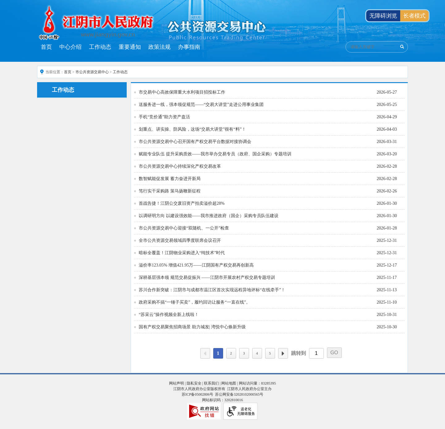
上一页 (205, 353)
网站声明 (176, 383)
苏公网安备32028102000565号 (239, 394)
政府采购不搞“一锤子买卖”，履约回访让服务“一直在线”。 (194, 302)
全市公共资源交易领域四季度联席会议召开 (180, 240)
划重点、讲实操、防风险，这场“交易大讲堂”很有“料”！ (192, 129)
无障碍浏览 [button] (383, 16)
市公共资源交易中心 (92, 72)
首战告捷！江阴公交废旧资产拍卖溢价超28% (182, 203)
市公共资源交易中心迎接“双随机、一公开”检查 (184, 228)
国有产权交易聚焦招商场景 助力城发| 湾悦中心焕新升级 (192, 327)
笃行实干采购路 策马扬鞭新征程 (170, 191)
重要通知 (130, 47)
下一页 (283, 353)
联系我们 (211, 383)
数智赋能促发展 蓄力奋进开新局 (170, 178)
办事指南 (189, 47)
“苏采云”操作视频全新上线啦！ (169, 314)
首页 (46, 47)
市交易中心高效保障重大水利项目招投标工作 (182, 92)
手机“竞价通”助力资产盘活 (164, 117)
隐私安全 (194, 383)
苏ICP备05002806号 (198, 394)
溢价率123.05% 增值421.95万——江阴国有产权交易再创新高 (196, 265)
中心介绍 (70, 47)
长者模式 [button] (414, 16)
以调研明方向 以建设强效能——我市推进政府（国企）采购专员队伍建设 (208, 215)
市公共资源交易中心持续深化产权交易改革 (180, 166)
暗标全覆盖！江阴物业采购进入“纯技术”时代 (182, 252)
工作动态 (100, 47)
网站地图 (228, 383)
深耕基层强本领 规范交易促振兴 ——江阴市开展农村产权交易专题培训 (207, 277)
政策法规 (159, 47)
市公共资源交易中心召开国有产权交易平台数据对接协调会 (195, 141)
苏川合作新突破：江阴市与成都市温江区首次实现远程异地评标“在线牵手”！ (212, 290)
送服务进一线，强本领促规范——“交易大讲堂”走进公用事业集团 (201, 104)
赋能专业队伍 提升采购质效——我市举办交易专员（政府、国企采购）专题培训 (215, 154)
